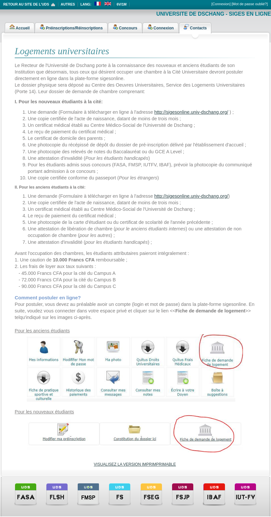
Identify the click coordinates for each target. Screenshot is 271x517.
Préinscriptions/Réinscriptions (71, 26)
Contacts (195, 26)
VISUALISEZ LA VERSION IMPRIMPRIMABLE (135, 464)
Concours (125, 26)
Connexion (160, 26)
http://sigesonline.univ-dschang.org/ (191, 112)
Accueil (19, 26)
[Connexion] (221, 4)
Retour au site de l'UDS (26, 4)
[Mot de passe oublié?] (249, 4)
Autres (68, 4)
